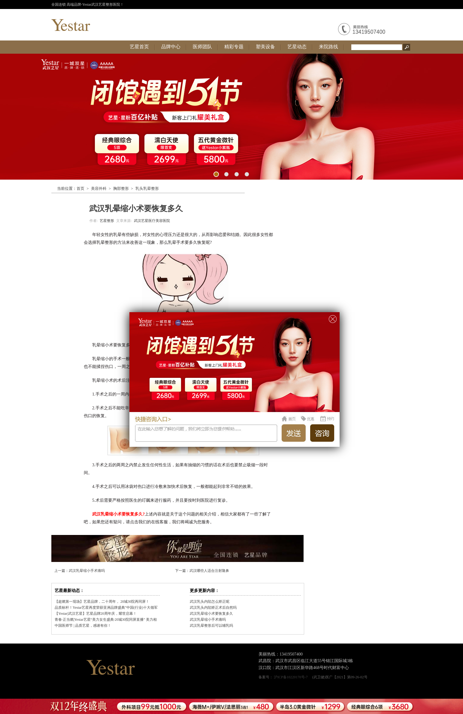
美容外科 (99, 188)
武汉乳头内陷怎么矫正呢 (209, 601)
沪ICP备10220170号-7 (291, 677)
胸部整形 (121, 188)
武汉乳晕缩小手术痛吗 (87, 571)
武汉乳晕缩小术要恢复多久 (211, 613)
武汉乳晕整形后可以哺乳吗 (211, 625)
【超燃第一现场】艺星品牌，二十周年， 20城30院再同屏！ (102, 601)
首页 (80, 188)
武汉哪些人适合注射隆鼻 (209, 571)
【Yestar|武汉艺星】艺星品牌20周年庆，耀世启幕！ (96, 613)
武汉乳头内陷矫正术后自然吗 (213, 607)
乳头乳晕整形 (147, 188)
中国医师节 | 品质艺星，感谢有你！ (83, 625)
